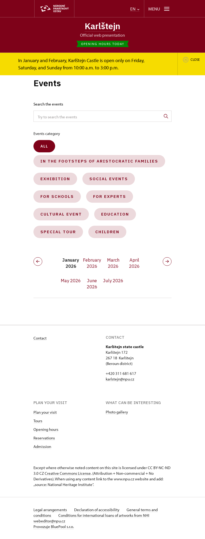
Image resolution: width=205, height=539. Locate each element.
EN (134, 9)
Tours (37, 420)
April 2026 (134, 263)
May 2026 (71, 281)
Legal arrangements (50, 509)
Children (107, 231)
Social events (108, 178)
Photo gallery (117, 411)
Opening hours (45, 429)
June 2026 (92, 284)
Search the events (48, 104)
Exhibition (55, 178)
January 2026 (70, 263)
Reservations (44, 437)
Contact (40, 338)
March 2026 (113, 263)
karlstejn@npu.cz (120, 379)
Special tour (58, 231)
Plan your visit (45, 412)
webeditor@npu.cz (49, 520)
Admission (42, 446)
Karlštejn (102, 26)
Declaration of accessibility (97, 509)
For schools (57, 196)
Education (115, 214)
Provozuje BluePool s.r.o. (53, 526)
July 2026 (113, 281)
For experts (109, 196)
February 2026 (92, 263)
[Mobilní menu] (159, 8)
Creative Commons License (68, 473)
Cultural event (61, 214)
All (44, 146)
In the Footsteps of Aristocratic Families (99, 161)
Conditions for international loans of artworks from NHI (103, 515)
